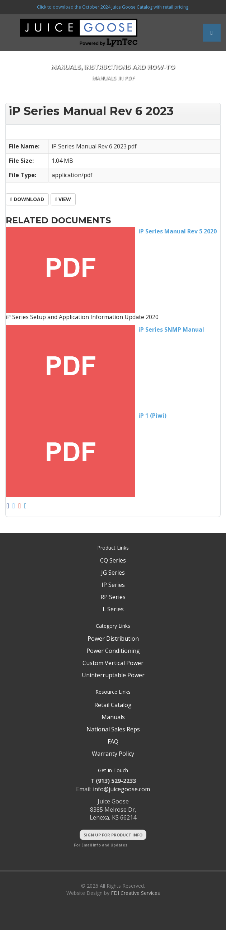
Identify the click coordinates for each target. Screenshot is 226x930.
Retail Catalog (113, 705)
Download (27, 199)
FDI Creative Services (135, 892)
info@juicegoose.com (121, 789)
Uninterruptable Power (113, 675)
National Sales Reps (113, 729)
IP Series (113, 585)
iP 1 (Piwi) (152, 415)
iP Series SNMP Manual (171, 329)
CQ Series (113, 560)
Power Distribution (113, 638)
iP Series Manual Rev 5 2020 (177, 231)
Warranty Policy (113, 754)
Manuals (113, 717)
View (63, 199)
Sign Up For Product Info (113, 835)
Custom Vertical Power (113, 663)
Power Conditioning (113, 651)
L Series (113, 609)
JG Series (113, 572)
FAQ (113, 741)
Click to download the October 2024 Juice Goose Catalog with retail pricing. (113, 7)
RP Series (113, 597)
